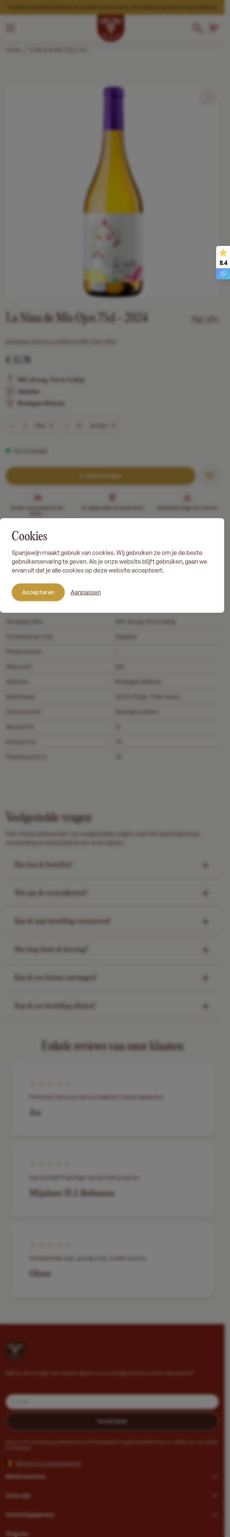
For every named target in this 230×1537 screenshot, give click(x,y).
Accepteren (38, 592)
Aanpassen (86, 592)
